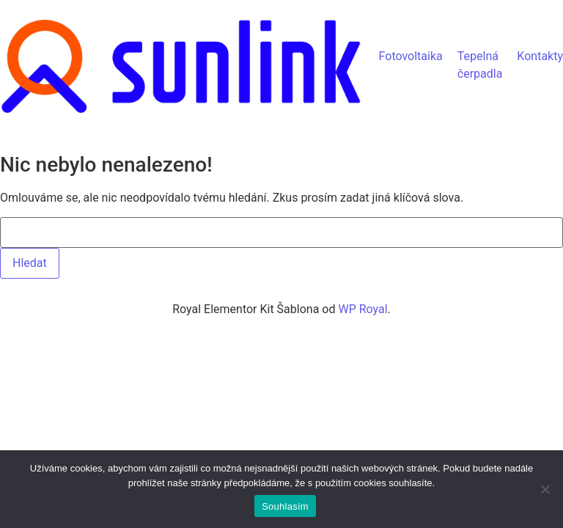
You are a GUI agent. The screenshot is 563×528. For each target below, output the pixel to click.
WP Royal (362, 309)
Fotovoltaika (411, 56)
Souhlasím (285, 506)
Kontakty (540, 56)
